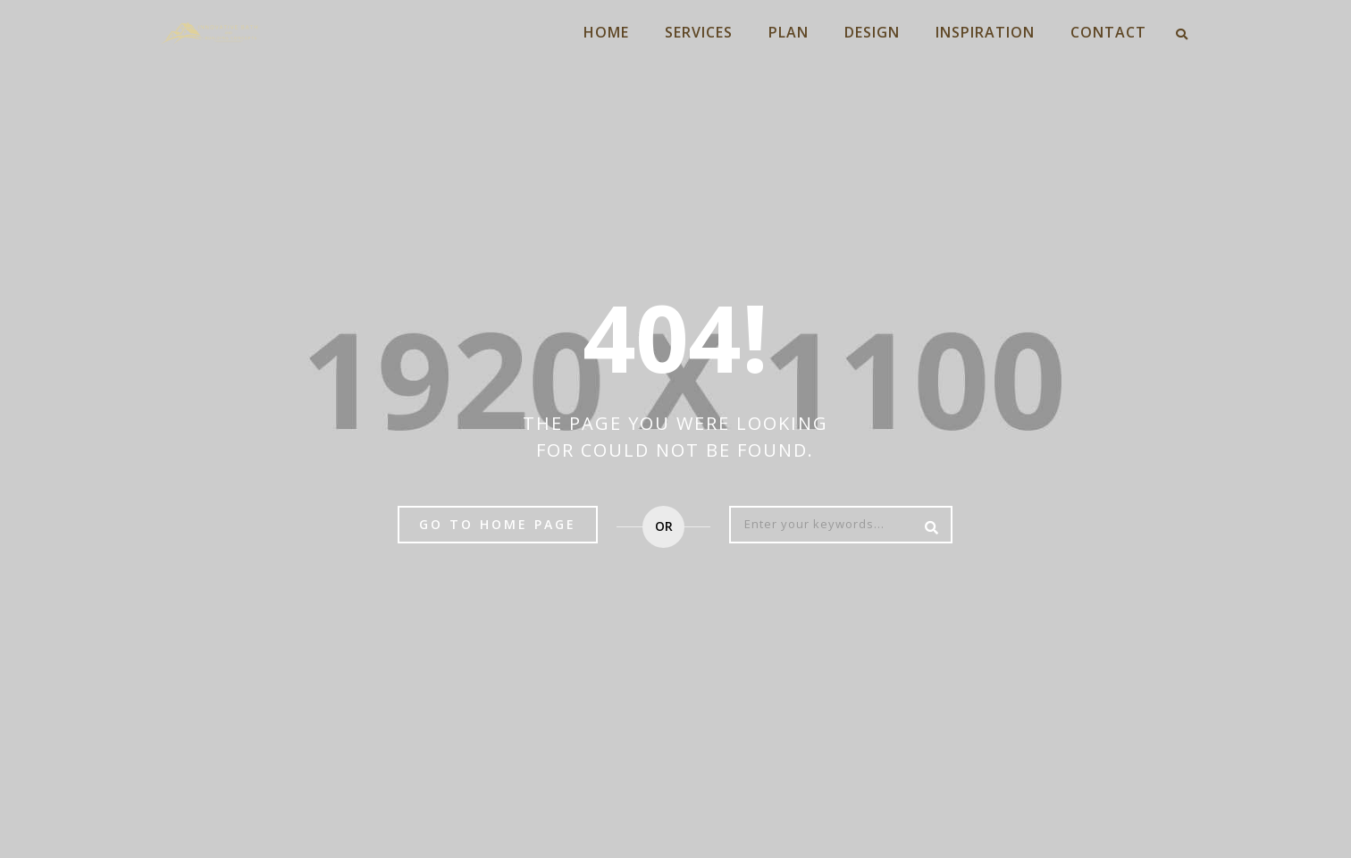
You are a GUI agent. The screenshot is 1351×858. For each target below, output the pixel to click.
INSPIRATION (985, 32)
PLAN (788, 32)
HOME (606, 32)
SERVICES (699, 32)
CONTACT (1108, 32)
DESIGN (872, 32)
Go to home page (497, 524)
